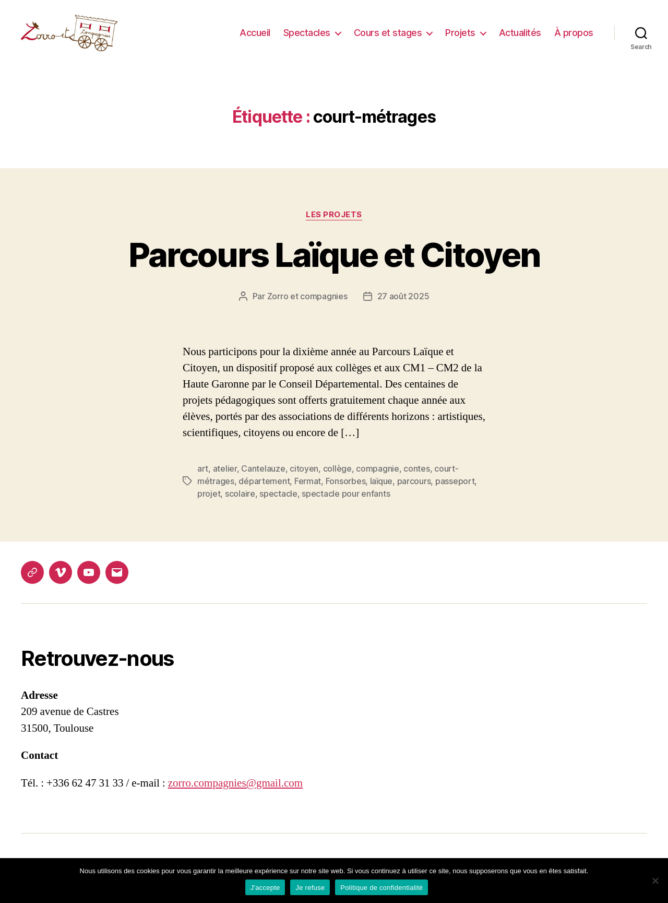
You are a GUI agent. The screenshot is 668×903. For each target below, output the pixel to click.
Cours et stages (388, 37)
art (202, 479)
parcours (414, 491)
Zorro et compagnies (307, 306)
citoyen (304, 479)
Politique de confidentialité (381, 888)
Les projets (334, 225)
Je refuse (310, 888)
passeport (455, 491)
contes (416, 479)
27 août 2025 (403, 306)
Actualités (520, 37)
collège (337, 479)
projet (208, 504)
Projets (460, 37)
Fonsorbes (346, 491)
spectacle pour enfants (346, 504)
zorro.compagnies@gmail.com (235, 794)
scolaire (240, 504)
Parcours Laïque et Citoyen (334, 265)
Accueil (255, 37)
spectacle (278, 504)
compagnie (377, 479)
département (264, 491)
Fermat (307, 491)
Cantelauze (263, 479)
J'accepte (265, 888)
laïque (381, 491)
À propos (573, 37)
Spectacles (306, 37)
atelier (225, 479)
